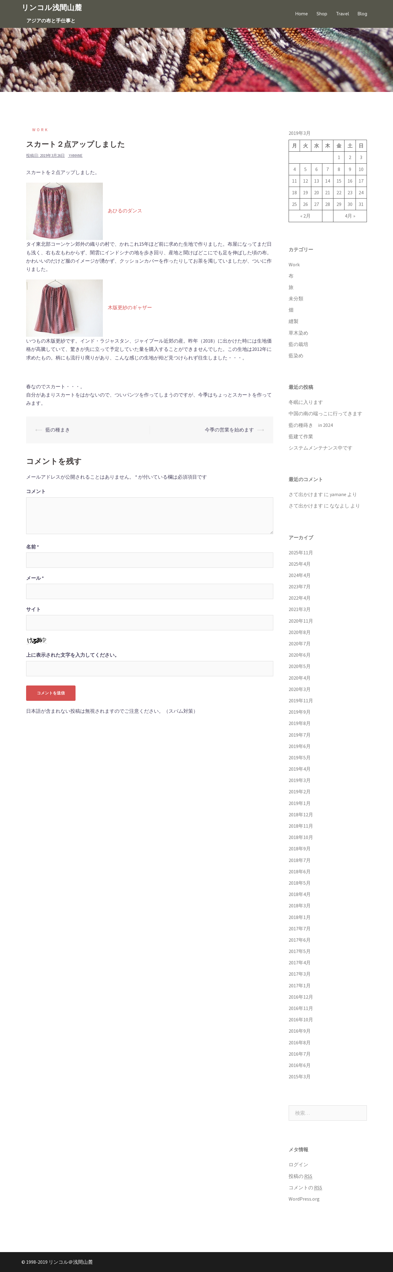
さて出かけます (306, 494)
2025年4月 (300, 564)
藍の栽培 (298, 344)
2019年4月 (300, 769)
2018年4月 (300, 894)
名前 (32, 547)
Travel (342, 13)
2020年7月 (300, 643)
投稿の (300, 1176)
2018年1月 (300, 917)
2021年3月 (300, 609)
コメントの (305, 1187)
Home (301, 13)
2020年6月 (300, 655)
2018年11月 (301, 826)
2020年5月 (300, 666)
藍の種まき (57, 430)
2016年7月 (300, 1054)
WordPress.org (304, 1199)
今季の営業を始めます (229, 430)
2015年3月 (300, 1076)
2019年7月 (300, 735)
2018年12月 (301, 814)
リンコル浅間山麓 (51, 7)
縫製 (293, 321)
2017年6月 (300, 940)
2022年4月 (300, 598)
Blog (362, 13)
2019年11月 (301, 700)
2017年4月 (300, 962)
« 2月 (305, 216)
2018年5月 (300, 883)
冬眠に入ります (306, 402)
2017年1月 (300, 985)
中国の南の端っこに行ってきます (325, 413)
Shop (322, 13)
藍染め (296, 355)
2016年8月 (300, 1042)
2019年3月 (300, 780)
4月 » (350, 216)
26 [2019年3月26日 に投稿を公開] (305, 204)
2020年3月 (300, 689)
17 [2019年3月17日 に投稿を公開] (361, 181)
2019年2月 (300, 791)
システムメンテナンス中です (320, 448)
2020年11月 (301, 621)
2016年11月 (301, 1008)
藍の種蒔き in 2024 (311, 425)
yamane (76, 155)
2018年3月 (300, 905)
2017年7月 (300, 928)
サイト (33, 609)
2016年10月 (301, 1019)
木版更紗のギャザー (130, 308)
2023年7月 (300, 586)
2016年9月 (300, 1031)
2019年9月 (300, 712)
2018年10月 (301, 837)
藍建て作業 (301, 436)
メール (35, 578)
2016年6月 (300, 1065)
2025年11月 (301, 552)
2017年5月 (300, 951)
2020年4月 (300, 678)
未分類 (296, 298)
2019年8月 (300, 723)
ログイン (298, 1164)
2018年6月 (300, 871)
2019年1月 (300, 803)
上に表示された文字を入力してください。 (72, 655)
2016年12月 (301, 997)
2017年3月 (300, 974)
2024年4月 (300, 575)
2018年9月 (300, 848)
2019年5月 (300, 757)
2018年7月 (300, 860)
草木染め (298, 333)
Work (40, 129)
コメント (36, 491)
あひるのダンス (125, 211)
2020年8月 (300, 632)
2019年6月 (300, 746)
